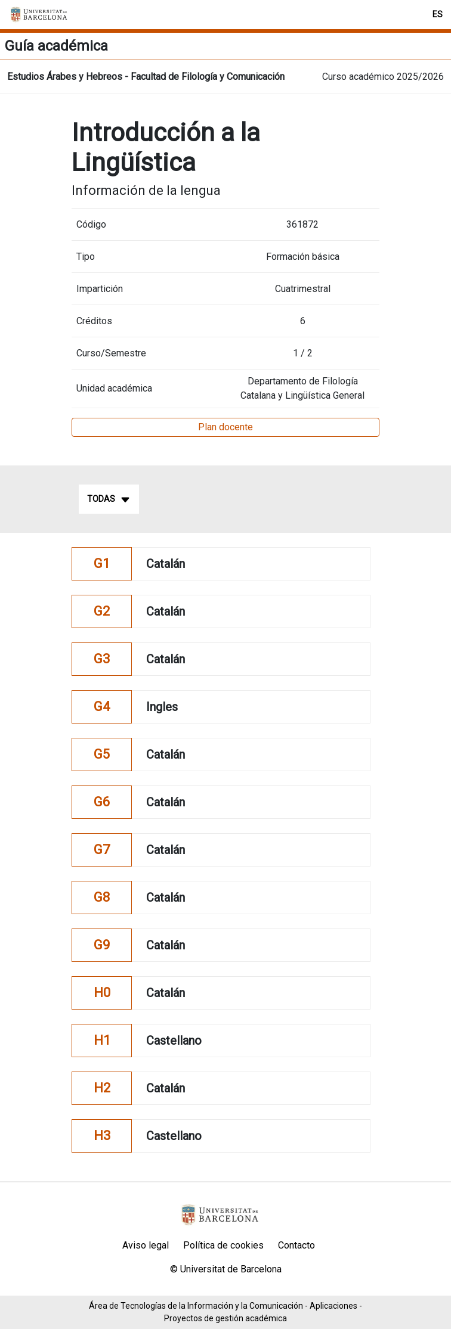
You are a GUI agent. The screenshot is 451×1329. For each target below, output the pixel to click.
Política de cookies (223, 1245)
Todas (109, 499)
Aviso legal (145, 1245)
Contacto (296, 1245)
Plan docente (225, 427)
